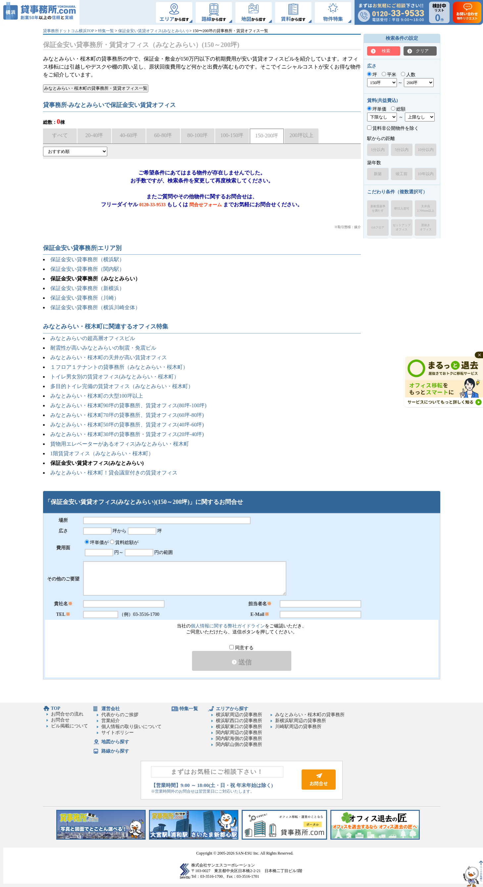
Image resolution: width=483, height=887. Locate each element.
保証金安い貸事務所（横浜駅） (87, 259)
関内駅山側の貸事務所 (239, 744)
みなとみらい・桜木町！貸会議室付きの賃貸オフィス (113, 472)
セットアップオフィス (402, 227)
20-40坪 (94, 135)
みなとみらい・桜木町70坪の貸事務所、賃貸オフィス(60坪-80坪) (127, 415)
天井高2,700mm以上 (425, 208)
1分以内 (378, 149)
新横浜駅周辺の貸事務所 (300, 720)
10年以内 (426, 174)
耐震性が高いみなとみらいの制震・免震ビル (103, 348)
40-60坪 (128, 135)
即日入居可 (401, 208)
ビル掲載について (69, 725)
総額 (398, 109)
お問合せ (60, 719)
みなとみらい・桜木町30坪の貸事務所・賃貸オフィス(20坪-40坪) (127, 434)
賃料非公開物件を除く (393, 128)
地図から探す (115, 741)
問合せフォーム (205, 204)
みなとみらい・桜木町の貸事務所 (310, 714)
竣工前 (402, 174)
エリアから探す (232, 708)
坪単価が (97, 542)
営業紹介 (110, 720)
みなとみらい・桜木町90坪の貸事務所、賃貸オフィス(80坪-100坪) (128, 405)
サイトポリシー (117, 732)
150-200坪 (266, 135)
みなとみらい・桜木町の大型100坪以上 (96, 396)
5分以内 (402, 149)
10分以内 (426, 149)
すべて (60, 135)
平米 (389, 74)
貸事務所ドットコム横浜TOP (68, 30)
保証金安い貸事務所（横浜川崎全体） (95, 307)
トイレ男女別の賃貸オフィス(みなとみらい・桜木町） (114, 376)
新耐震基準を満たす (377, 208)
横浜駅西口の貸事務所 (239, 720)
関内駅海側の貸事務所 (239, 738)
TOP (56, 708)
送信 (242, 662)
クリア (422, 50)
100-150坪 (231, 135)
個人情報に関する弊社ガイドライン (228, 625)
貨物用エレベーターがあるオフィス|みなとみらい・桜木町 (119, 444)
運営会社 (110, 708)
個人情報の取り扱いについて (131, 726)
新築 (378, 174)
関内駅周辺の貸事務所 (239, 732)
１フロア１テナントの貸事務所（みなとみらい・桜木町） (119, 367)
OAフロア (377, 227)
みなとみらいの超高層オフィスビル (92, 338)
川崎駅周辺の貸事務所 (298, 726)
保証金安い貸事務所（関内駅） (87, 269)
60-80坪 (163, 135)
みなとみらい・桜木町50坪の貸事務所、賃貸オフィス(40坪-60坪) (127, 424)
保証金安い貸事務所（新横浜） (87, 288)
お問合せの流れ (67, 714)
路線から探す (115, 751)
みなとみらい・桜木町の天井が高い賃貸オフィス (108, 357)
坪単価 (377, 109)
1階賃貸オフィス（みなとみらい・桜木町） (102, 453)
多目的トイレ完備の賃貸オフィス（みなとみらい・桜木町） (121, 386)
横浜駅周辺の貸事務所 (239, 714)
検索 (386, 50)
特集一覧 (106, 30)
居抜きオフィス (426, 227)
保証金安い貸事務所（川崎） (84, 298)
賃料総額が (124, 542)
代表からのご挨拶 (119, 714)
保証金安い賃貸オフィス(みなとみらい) (153, 30)
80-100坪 (197, 135)
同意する (241, 647)
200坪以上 (302, 135)
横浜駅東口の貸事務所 (239, 726)
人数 (408, 74)
